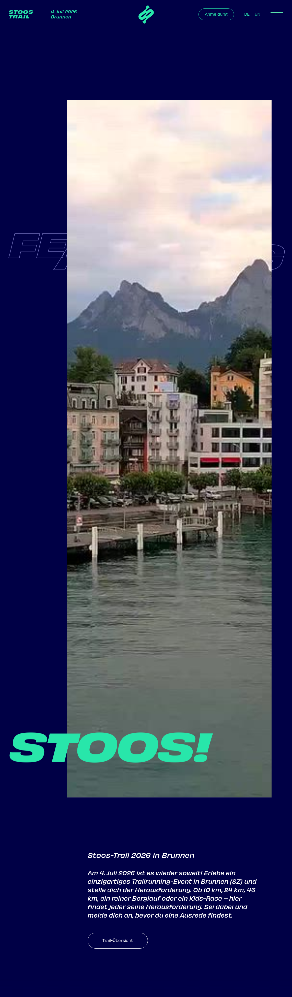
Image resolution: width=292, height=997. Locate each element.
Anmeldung (216, 14)
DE (247, 14)
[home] (146, 14)
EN (257, 14)
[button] (277, 14)
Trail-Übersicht (117, 940)
